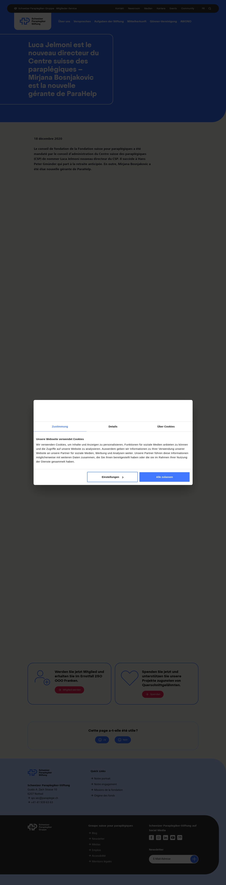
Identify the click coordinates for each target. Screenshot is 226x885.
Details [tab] (113, 426)
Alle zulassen (164, 476)
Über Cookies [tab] (166, 426)
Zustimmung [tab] (60, 426)
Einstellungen (112, 476)
